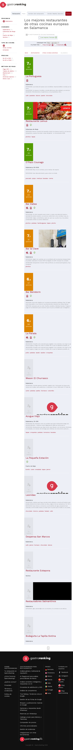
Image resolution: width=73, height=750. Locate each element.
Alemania (49, 669)
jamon (48, 469)
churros (35, 511)
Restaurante (16, 13)
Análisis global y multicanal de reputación (30, 672)
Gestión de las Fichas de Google (31, 699)
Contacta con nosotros (62, 668)
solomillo (51, 390)
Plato (23, 13)
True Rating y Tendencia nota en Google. (31, 695)
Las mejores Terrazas (49, 37)
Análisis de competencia (28, 690)
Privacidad (7, 685)
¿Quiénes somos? (10, 682)
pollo (27, 352)
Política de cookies (7, 695)
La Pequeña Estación (37, 458)
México (48, 676)
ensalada (38, 469)
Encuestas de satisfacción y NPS (31, 687)
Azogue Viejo (33, 416)
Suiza (48, 693)
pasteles (32, 95)
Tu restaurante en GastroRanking (10, 672)
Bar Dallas (31, 204)
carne (27, 390)
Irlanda (48, 686)
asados (43, 352)
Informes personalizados (28, 726)
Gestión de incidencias (27, 729)
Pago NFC (6, 69)
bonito (28, 469)
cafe (27, 95)
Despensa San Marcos (38, 536)
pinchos (28, 136)
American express (8, 77)
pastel (43, 95)
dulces (38, 95)
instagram (63, 676)
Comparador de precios (28, 722)
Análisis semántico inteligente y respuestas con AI (30, 683)
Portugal (49, 690)
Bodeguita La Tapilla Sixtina (41, 636)
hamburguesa (41, 223)
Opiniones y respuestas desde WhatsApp (30, 709)
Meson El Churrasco (37, 378)
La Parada (31, 333)
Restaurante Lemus (36, 121)
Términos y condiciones (8, 690)
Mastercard (6, 73)
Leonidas (31, 495)
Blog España (61, 680)
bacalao (45, 178)
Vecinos (5, 37)
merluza (39, 178)
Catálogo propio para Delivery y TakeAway (31, 718)
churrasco (44, 390)
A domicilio (61, 45)
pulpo (34, 178)
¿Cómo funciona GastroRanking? (9, 677)
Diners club (6, 78)
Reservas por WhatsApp (28, 714)
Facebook (63, 672)
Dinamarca (50, 673)
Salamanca (6, 29)
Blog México (61, 686)
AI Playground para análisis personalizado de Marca (29, 677)
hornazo (37, 545)
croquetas (49, 352)
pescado (28, 178)
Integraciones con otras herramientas (28, 734)
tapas (33, 136)
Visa (4, 75)
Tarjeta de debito (8, 71)
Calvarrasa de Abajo (9, 31)
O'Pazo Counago (35, 162)
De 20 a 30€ (7, 58)
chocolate (49, 95)
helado (47, 511)
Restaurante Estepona (38, 570)
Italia (48, 683)
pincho (54, 223)
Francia (48, 680)
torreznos (47, 432)
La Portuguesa (33, 76)
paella (38, 390)
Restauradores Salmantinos (41, 601)
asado (38, 352)
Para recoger (48, 45)
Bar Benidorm (33, 292)
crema (51, 178)
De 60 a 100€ (7, 60)
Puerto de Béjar (8, 35)
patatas (34, 223)
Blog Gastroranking (63, 692)
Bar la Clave (32, 248)
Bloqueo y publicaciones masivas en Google (31, 704)
